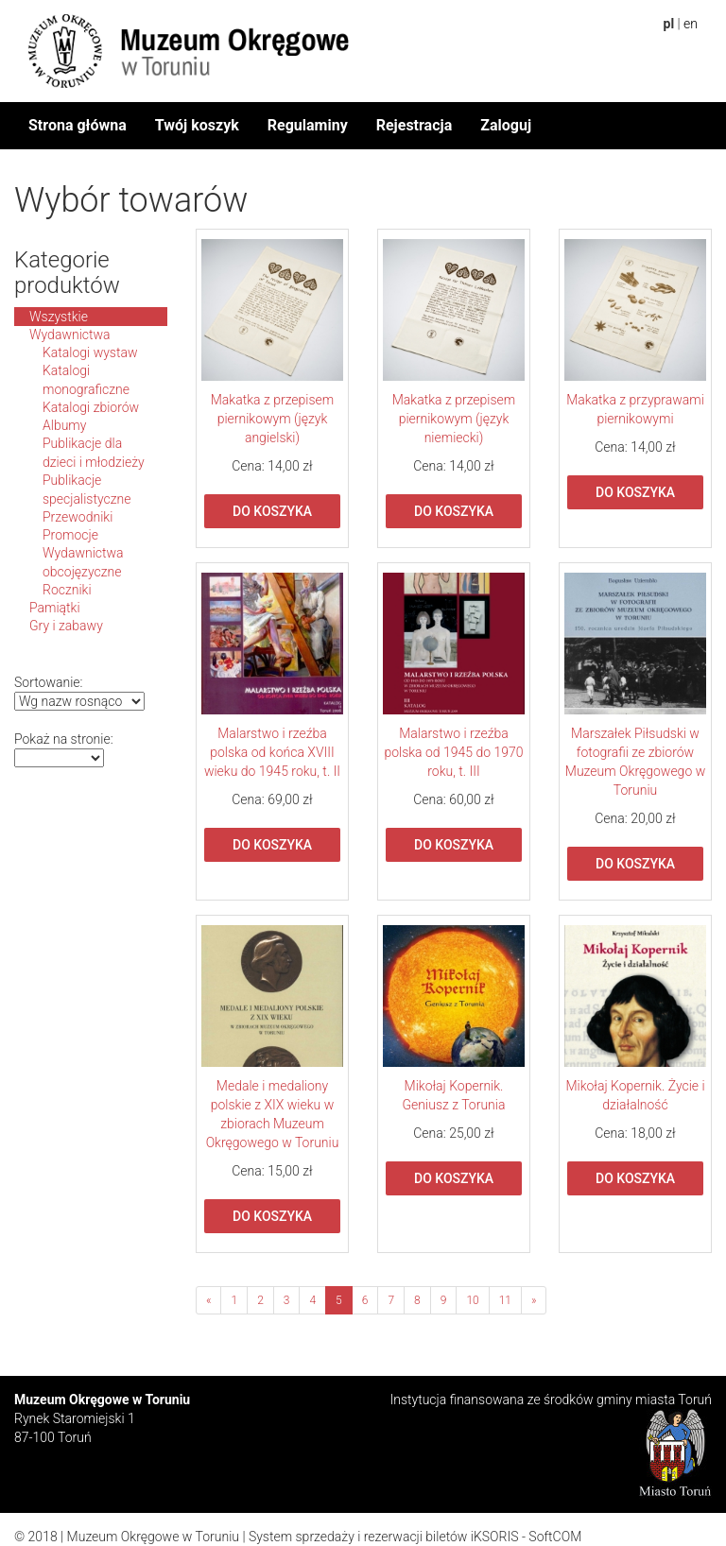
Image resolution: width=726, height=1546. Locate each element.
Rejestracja (414, 125)
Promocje (70, 534)
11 (505, 1300)
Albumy (64, 425)
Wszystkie (58, 316)
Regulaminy (308, 125)
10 (472, 1300)
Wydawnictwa (70, 334)
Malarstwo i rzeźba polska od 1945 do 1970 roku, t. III (453, 752)
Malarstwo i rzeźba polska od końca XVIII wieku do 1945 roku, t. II (272, 752)
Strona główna (77, 125)
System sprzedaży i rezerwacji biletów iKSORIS (384, 1536)
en (690, 23)
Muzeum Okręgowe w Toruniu (153, 1536)
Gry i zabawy (66, 625)
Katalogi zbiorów (91, 407)
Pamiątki (54, 607)
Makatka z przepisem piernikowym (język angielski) (273, 418)
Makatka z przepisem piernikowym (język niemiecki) (454, 418)
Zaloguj (505, 125)
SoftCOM (554, 1536)
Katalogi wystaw (90, 352)
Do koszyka (272, 511)
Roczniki (67, 589)
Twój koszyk (197, 125)
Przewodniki (77, 516)
